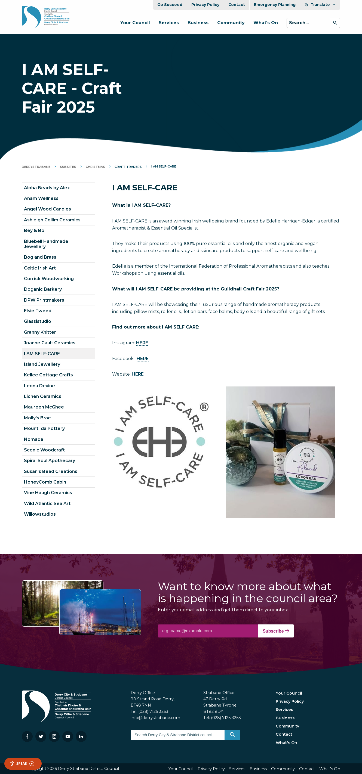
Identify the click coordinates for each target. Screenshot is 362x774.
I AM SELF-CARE (42, 353)
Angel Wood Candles (47, 209)
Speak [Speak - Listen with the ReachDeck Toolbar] (22, 763)
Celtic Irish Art (40, 268)
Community (231, 22)
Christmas (95, 167)
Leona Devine (39, 385)
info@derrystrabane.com (155, 717)
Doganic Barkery (43, 289)
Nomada (33, 439)
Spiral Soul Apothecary (49, 460)
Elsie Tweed (37, 310)
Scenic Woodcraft (44, 450)
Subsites (68, 167)
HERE (142, 342)
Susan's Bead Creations (50, 471)
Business (198, 22)
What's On (265, 22)
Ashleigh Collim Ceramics (52, 219)
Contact (236, 4)
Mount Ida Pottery (44, 428)
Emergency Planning (275, 4)
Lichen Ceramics (42, 396)
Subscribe (276, 631)
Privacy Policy (205, 4)
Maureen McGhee (44, 407)
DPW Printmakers (44, 300)
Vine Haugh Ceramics (48, 492)
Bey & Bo (34, 230)
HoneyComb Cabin (45, 482)
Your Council (135, 22)
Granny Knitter (40, 332)
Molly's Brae (37, 417)
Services (169, 22)
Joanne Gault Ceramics (49, 342)
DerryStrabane (36, 167)
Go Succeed (169, 4)
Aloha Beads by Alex (47, 187)
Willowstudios (40, 514)
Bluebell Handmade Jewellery (46, 244)
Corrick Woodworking (49, 278)
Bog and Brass (40, 257)
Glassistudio (37, 321)
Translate (320, 4)
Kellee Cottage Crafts (48, 374)
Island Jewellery (42, 364)
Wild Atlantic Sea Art (47, 503)
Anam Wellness (41, 198)
